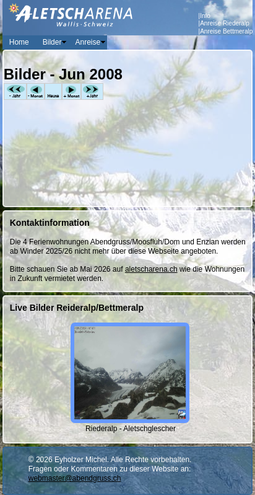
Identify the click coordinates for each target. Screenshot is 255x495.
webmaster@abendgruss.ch (74, 478)
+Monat (71, 91)
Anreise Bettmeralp (226, 31)
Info (205, 15)
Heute (53, 91)
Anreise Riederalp (224, 23)
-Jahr (15, 91)
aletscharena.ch (151, 269)
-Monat (36, 91)
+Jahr (92, 91)
